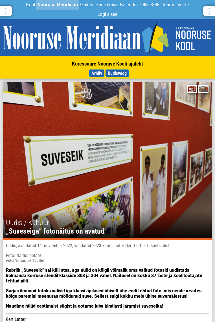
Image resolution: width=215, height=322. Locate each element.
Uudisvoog (117, 73)
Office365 (150, 4)
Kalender (129, 4)
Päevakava (106, 4)
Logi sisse (107, 14)
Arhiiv (96, 73)
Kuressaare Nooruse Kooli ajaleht (107, 63)
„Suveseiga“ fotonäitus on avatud (55, 231)
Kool (30, 4)
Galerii (86, 4)
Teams (168, 4)
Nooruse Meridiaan (57, 4)
